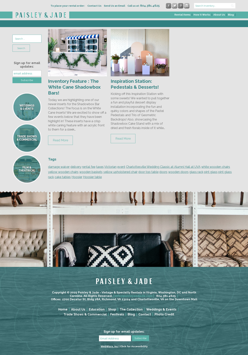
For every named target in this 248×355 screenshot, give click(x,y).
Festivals (117, 314)
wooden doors (178, 172)
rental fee (88, 167)
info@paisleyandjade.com (133, 296)
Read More (60, 140)
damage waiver (59, 167)
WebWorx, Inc (109, 346)
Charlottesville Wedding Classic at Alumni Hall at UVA (163, 167)
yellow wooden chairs (63, 172)
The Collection (131, 309)
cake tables (63, 177)
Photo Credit (164, 314)
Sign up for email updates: (27, 64)
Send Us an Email (114, 5)
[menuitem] (182, 15)
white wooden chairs (215, 167)
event (121, 167)
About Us (219, 14)
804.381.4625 (166, 296)
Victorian (110, 167)
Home (63, 309)
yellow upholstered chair (120, 172)
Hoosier (77, 177)
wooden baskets (91, 172)
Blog (231, 14)
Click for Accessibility (134, 346)
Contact (144, 314)
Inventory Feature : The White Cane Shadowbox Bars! (74, 87)
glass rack (196, 172)
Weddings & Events (161, 309)
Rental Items (182, 14)
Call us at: (143, 5)
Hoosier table (92, 177)
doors (163, 172)
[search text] (215, 6)
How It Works (202, 14)
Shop (112, 309)
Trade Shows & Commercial (85, 314)
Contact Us (94, 5)
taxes (100, 167)
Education (97, 309)
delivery (75, 167)
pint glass (211, 172)
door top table (148, 172)
